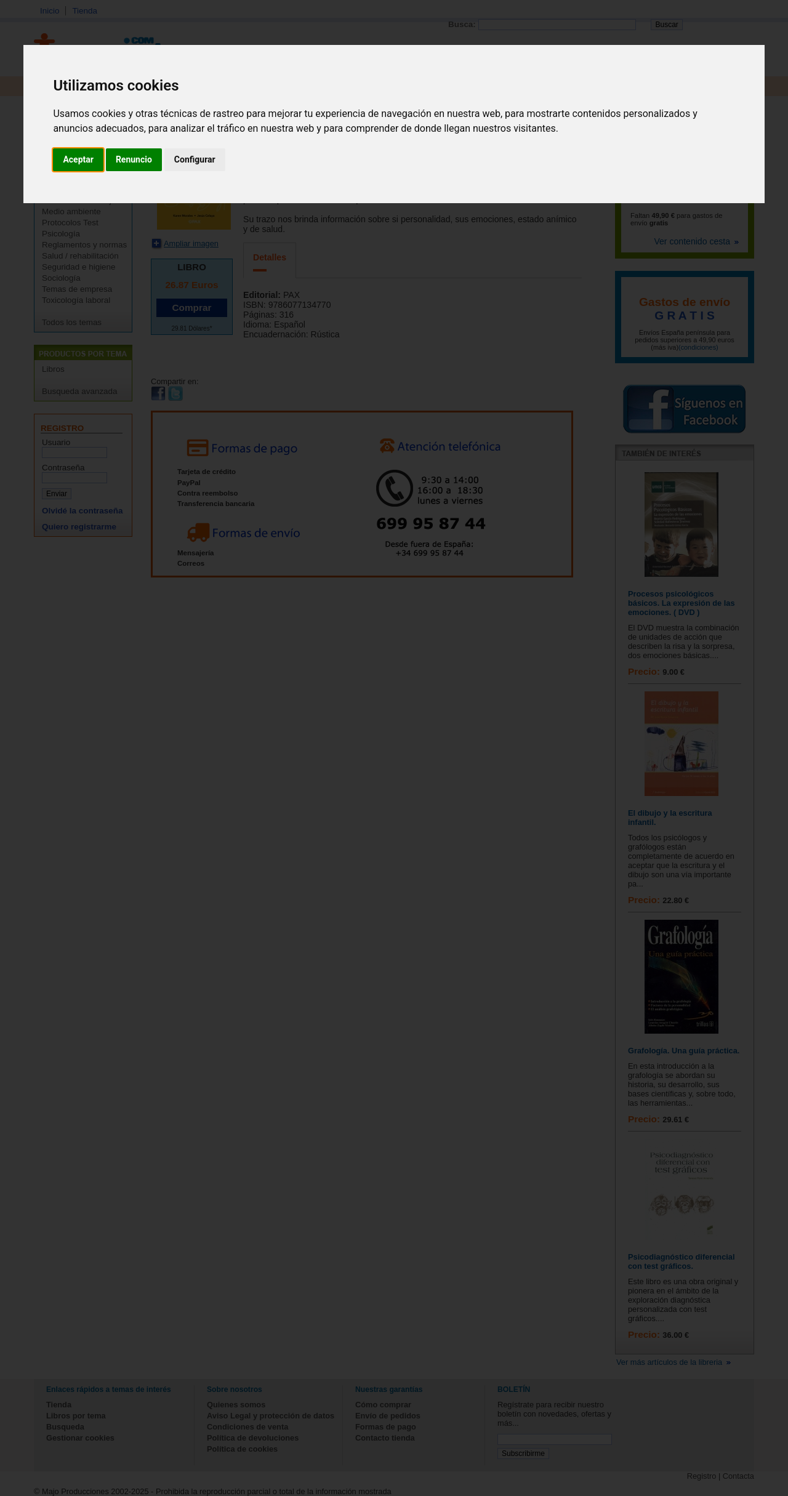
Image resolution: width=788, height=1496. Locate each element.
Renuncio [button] (134, 159)
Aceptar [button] (78, 159)
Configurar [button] (194, 159)
